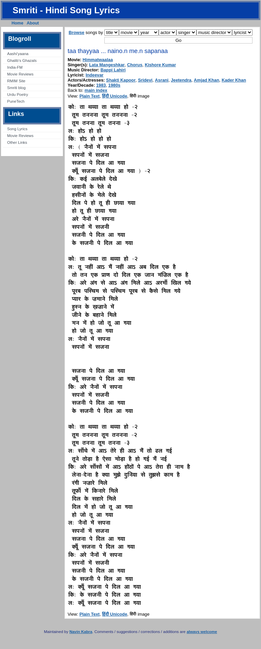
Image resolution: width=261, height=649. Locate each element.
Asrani (162, 80)
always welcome (202, 632)
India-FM (14, 67)
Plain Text (90, 96)
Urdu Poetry (17, 94)
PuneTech (15, 101)
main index (96, 90)
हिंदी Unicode (114, 96)
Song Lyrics (17, 129)
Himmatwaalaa (98, 59)
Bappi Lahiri (113, 69)
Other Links (17, 142)
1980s (114, 85)
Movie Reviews (20, 74)
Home (17, 23)
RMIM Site (16, 81)
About (33, 23)
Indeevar (95, 75)
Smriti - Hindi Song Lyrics (66, 10)
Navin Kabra (80, 632)
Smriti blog (16, 88)
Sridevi (145, 80)
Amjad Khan (206, 80)
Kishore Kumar (160, 64)
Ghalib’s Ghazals (22, 60)
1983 (101, 85)
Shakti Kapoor (121, 80)
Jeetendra (181, 80)
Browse (76, 32)
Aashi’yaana (18, 54)
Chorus (134, 64)
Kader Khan (234, 80)
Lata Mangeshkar (107, 64)
